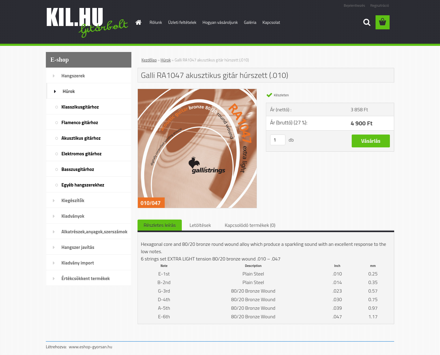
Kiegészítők (72, 200)
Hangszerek (73, 75)
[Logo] (88, 22)
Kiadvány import (77, 262)
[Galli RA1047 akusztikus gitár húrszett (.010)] (197, 91)
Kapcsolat (271, 22)
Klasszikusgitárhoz (80, 106)
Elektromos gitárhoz (81, 153)
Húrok (69, 91)
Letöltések (200, 225)
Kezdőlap (149, 60)
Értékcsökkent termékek (85, 278)
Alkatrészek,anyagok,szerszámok (94, 231)
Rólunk (156, 22)
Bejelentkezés (354, 5)
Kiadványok (72, 216)
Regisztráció (379, 5)
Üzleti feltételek (182, 22)
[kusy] (277, 140)
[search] (367, 22)
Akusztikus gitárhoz (81, 138)
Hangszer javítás (77, 247)
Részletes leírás (160, 225)
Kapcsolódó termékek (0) (250, 225)
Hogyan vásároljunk (220, 22)
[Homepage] (138, 22)
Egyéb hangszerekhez (82, 184)
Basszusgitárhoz (77, 169)
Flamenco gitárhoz (79, 122)
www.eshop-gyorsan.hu (90, 346)
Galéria (250, 22)
